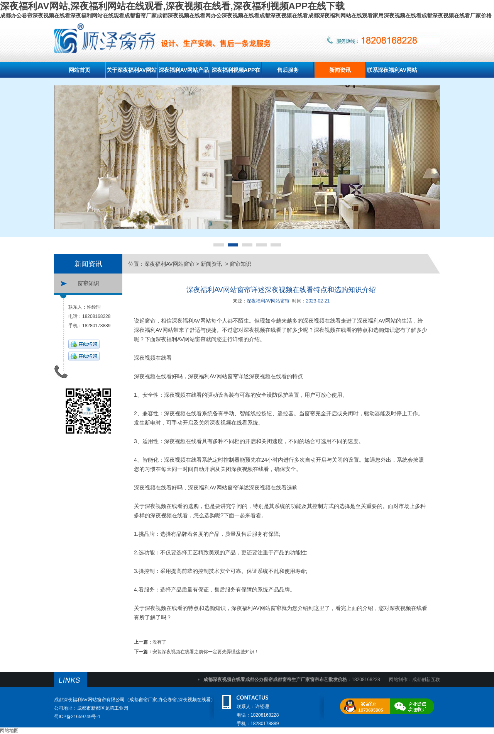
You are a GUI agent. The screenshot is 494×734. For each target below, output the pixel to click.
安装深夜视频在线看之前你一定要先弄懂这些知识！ (205, 651)
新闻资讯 (340, 70)
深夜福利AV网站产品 (184, 70)
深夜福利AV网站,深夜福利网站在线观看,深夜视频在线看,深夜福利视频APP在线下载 (172, 6)
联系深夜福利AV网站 (392, 70)
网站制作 (398, 679)
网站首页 (79, 70)
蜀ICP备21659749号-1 (77, 716)
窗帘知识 (88, 283)
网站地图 (9, 730)
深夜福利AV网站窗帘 (169, 264)
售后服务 (288, 70)
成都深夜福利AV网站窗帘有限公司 (89, 699)
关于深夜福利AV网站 (132, 70)
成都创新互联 (426, 679)
